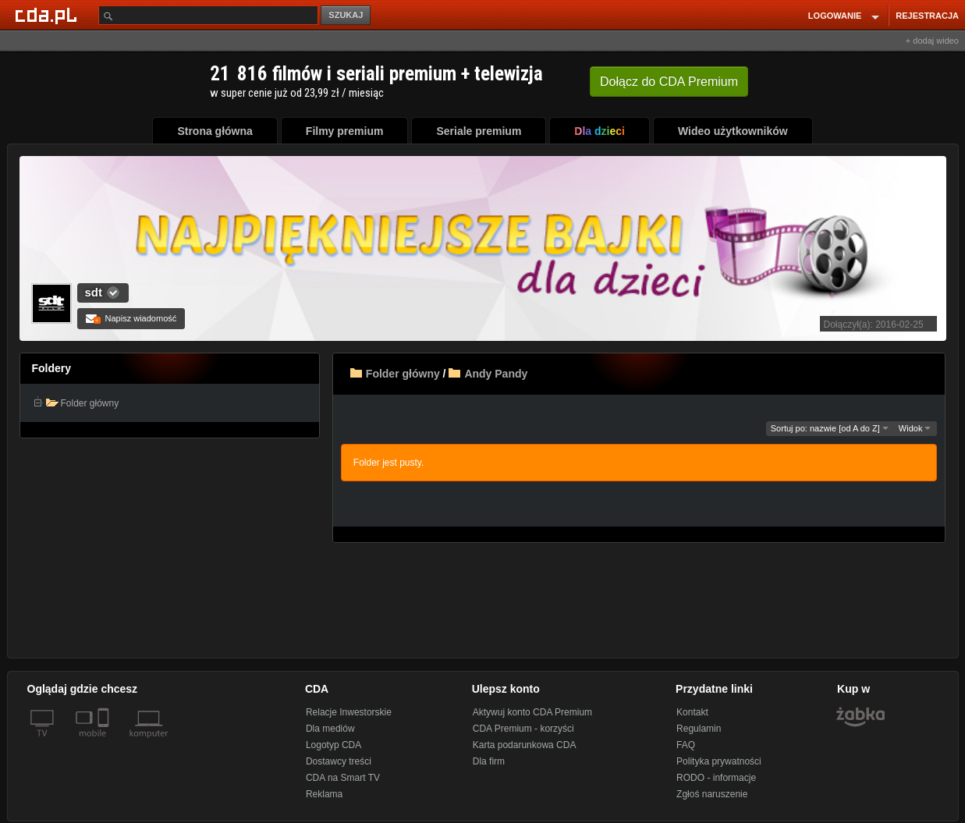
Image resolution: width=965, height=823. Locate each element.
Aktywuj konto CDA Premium (532, 712)
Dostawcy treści (338, 761)
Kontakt (692, 712)
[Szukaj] (208, 15)
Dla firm (489, 761)
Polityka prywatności (718, 761)
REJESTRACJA (927, 15)
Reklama (324, 794)
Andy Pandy (495, 373)
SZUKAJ (345, 15)
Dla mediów (330, 728)
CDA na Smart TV (343, 777)
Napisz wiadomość (131, 318)
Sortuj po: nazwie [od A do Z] (830, 428)
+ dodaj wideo (932, 40)
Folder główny (403, 373)
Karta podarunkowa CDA (525, 745)
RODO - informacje (716, 777)
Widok (915, 428)
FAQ (685, 745)
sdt (94, 292)
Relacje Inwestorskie (349, 712)
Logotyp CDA (333, 745)
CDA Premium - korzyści (523, 728)
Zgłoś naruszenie (711, 794)
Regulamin (698, 728)
